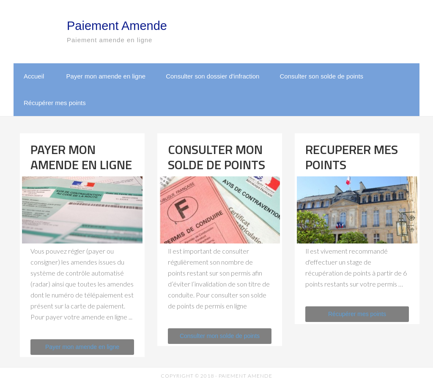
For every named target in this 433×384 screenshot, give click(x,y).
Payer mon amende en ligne (106, 76)
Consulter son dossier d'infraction (212, 76)
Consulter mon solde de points (220, 336)
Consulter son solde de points (321, 76)
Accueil (34, 76)
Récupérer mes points (55, 102)
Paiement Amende (117, 25)
